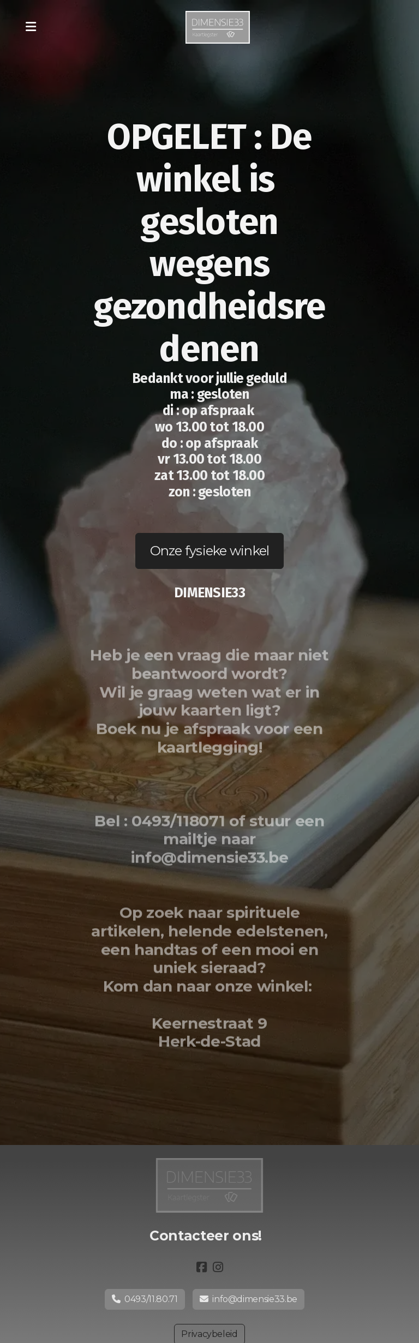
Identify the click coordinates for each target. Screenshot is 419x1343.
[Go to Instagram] (218, 1267)
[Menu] (30, 27)
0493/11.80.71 (145, 1299)
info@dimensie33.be (248, 1299)
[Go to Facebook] (201, 1267)
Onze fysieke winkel (210, 551)
